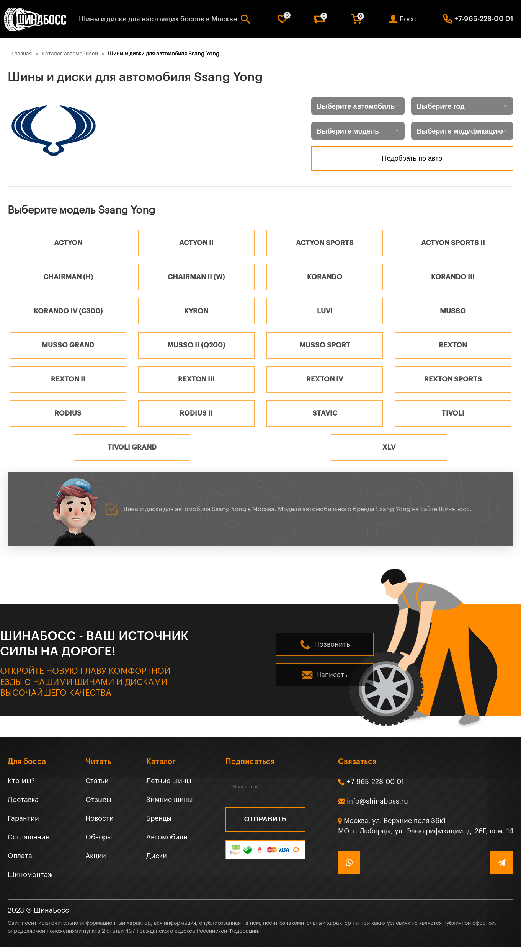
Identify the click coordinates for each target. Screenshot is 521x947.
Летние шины (168, 780)
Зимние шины (169, 799)
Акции (95, 855)
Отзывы (98, 799)
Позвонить (332, 644)
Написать (332, 675)
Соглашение (28, 837)
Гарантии (23, 818)
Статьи (97, 780)
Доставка (23, 799)
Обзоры (98, 837)
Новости (99, 818)
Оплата (20, 855)
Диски (156, 855)
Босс (408, 19)
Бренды (158, 818)
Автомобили (167, 837)
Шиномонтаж (30, 874)
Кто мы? (21, 780)
